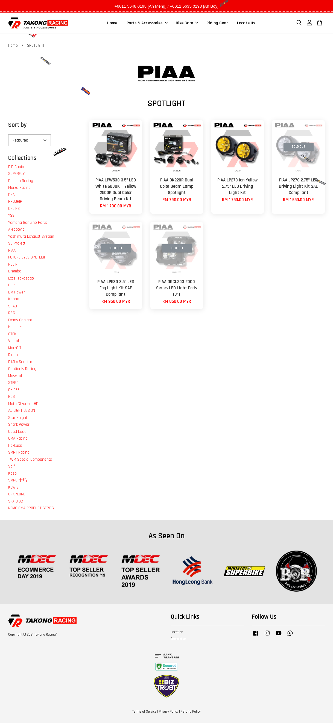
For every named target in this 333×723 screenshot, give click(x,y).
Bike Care (187, 23)
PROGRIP (15, 201)
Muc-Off (14, 348)
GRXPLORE (16, 494)
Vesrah (14, 340)
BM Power (16, 292)
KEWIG (13, 487)
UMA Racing (18, 438)
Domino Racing (20, 180)
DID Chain (16, 166)
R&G (11, 313)
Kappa (13, 299)
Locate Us (246, 23)
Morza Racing (19, 187)
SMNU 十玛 (17, 480)
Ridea (13, 354)
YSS (11, 215)
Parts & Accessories (147, 23)
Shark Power (19, 424)
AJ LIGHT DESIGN (21, 410)
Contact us (178, 639)
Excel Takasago (21, 278)
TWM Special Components (30, 459)
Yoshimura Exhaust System (31, 236)
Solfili (12, 466)
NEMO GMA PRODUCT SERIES (31, 508)
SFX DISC (15, 501)
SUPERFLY (16, 173)
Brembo (14, 271)
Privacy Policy (168, 711)
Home (112, 23)
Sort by (17, 125)
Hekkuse (15, 445)
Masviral (15, 375)
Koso (12, 473)
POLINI (13, 264)
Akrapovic (16, 229)
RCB (11, 396)
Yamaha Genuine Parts (27, 222)
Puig (12, 285)
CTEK (12, 334)
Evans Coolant (20, 320)
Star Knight (17, 417)
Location (177, 632)
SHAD (12, 306)
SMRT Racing (19, 452)
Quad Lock (16, 431)
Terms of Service (144, 711)
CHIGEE (13, 389)
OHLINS (14, 208)
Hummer (15, 327)
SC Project (16, 243)
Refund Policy (191, 711)
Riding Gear (217, 23)
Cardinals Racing (22, 368)
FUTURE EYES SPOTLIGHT (28, 257)
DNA (11, 194)
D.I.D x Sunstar (20, 362)
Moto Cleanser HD (23, 403)
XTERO (13, 382)
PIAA (12, 250)
